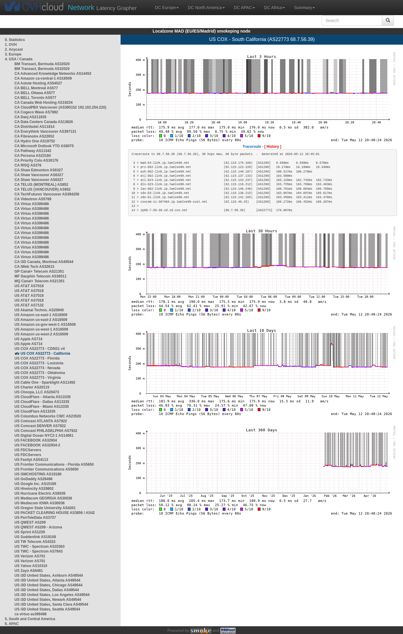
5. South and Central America (30, 619)
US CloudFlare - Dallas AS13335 (41, 402)
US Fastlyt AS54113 (31, 460)
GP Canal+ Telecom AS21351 (39, 271)
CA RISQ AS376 (27, 165)
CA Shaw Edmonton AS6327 (38, 170)
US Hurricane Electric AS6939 (39, 493)
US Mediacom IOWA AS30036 (39, 503)
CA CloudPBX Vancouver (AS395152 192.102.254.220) (60, 107)
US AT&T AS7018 (29, 286)
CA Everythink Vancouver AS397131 (45, 131)
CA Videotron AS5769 (32, 199)
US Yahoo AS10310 (30, 566)
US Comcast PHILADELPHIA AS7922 (45, 431)
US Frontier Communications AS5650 (46, 469)
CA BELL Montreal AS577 (36, 88)
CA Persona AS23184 (32, 156)
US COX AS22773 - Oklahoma (39, 373)
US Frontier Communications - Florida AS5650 (54, 464)
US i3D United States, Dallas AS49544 (46, 590)
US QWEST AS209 (30, 522)
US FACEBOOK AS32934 (35, 440)
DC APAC (244, 7)
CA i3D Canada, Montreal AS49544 (43, 262)
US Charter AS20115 (31, 387)
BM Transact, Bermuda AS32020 (42, 64)
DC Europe (167, 7)
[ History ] (272, 146)
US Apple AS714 (28, 339)
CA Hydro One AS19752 (34, 141)
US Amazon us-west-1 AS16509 (41, 329)
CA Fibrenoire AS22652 (34, 136)
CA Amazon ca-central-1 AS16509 (43, 78)
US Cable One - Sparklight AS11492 (44, 382)
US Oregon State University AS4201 (45, 508)
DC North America (206, 7)
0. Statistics (15, 40)
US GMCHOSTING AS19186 (37, 474)
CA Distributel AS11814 (34, 127)
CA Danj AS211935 (30, 117)
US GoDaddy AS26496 (33, 479)
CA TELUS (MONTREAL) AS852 (41, 184)
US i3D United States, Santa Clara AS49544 (51, 604)
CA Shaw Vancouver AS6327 (38, 175)
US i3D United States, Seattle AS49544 (47, 609)
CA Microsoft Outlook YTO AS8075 (44, 146)
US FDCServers (27, 450)
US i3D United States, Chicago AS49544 (48, 585)
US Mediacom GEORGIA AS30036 (43, 498)
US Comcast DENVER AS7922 (40, 426)
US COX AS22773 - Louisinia (38, 363)
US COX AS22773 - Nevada (37, 368)
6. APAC (12, 624)
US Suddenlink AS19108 (35, 537)
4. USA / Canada (19, 59)
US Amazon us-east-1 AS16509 (40, 315)
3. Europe (13, 54)
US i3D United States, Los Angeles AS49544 (52, 595)
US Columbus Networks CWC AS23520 (47, 416)
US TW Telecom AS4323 (34, 542)
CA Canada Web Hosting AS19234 (43, 102)
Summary (304, 7)
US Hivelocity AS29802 (34, 489)
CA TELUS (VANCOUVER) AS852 (42, 189)
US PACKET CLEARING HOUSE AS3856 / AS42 (54, 513)
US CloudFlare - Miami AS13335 (41, 406)
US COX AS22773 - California (45, 353)
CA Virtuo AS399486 (31, 204)
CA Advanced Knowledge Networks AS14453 (52, 73)
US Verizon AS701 (29, 556)
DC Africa (274, 7)
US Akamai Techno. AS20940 (39, 310)
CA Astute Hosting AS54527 (38, 83)
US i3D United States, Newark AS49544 (47, 600)
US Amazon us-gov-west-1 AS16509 (45, 324)
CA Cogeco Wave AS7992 (36, 112)
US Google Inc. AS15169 (35, 484)
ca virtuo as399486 (30, 614)
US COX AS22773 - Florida (37, 358)
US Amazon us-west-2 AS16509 (41, 334)
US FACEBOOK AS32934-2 (37, 445)
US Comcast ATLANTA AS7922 (40, 421)
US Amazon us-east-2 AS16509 (40, 320)
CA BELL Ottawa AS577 (34, 93)
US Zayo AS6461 (28, 571)
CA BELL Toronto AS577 (35, 98)
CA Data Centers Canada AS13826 (43, 122)
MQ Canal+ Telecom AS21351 (39, 281)
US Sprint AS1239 (29, 532)
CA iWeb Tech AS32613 (34, 267)
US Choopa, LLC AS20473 (36, 392)
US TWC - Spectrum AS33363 (39, 546)
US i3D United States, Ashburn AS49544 (48, 575)
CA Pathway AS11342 (32, 151)
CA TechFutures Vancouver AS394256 (46, 194)
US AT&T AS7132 (29, 305)
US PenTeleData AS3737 (35, 517)
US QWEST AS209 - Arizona (38, 527)
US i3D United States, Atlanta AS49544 (47, 580)
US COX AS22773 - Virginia (37, 378)
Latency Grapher (102, 7)
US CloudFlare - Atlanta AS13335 (42, 397)
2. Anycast (14, 49)
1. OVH (11, 45)
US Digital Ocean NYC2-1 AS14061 (44, 435)
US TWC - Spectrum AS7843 (38, 551)
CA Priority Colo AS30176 (36, 160)
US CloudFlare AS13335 (34, 411)
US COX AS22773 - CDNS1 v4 (39, 349)
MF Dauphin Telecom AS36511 (40, 276)
